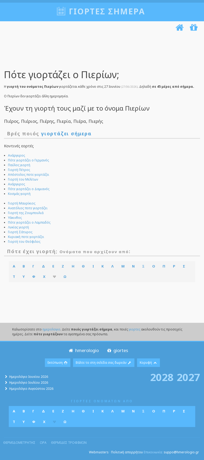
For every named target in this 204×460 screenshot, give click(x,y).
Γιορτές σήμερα (107, 11)
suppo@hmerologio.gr (181, 452)
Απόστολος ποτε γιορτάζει (28, 174)
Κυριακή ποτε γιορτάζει (26, 237)
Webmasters (99, 452)
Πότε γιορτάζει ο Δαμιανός (28, 189)
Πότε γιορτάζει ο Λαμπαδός (29, 222)
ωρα (43, 442)
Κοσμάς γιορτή (19, 193)
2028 (161, 377)
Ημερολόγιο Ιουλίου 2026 (28, 382)
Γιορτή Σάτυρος (20, 232)
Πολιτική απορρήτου (127, 452)
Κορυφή (148, 362)
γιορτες (134, 329)
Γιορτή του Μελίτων (23, 179)
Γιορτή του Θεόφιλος (24, 241)
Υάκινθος (15, 217)
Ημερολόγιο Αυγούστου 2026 (31, 388)
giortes (117, 350)
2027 (188, 377)
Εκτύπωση (58, 362)
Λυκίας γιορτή (18, 227)
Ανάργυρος (16, 155)
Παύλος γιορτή (19, 165)
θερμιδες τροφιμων (69, 442)
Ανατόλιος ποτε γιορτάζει (28, 208)
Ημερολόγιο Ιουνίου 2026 (28, 376)
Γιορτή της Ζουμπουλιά (26, 213)
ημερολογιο (51, 329)
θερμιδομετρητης (19, 442)
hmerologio (83, 350)
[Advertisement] (100, 51)
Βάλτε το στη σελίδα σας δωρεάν (104, 362)
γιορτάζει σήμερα (66, 133)
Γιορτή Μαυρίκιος (21, 203)
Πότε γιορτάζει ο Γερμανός (28, 160)
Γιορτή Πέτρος (19, 170)
